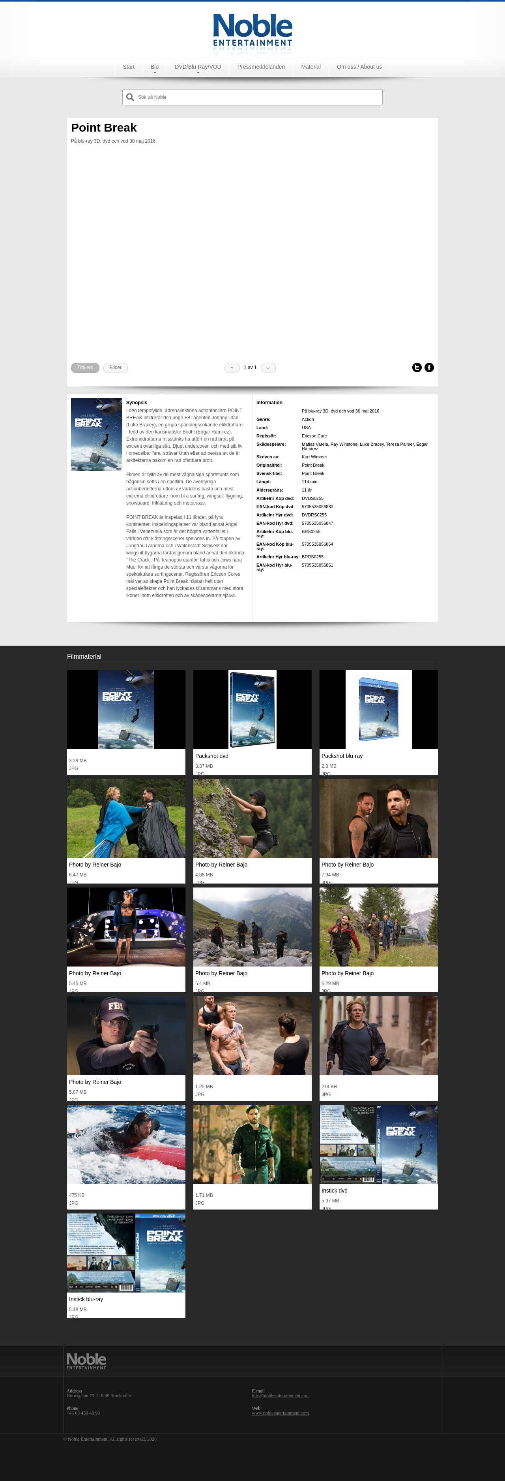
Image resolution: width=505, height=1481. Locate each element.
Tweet (417, 368)
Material (311, 67)
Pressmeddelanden (261, 67)
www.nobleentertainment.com (280, 1413)
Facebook (429, 368)
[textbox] (258, 97)
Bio (155, 67)
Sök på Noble (152, 97)
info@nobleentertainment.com (281, 1395)
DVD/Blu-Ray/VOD (198, 67)
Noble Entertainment (252, 29)
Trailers (85, 367)
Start (129, 67)
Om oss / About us (359, 67)
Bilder (116, 367)
